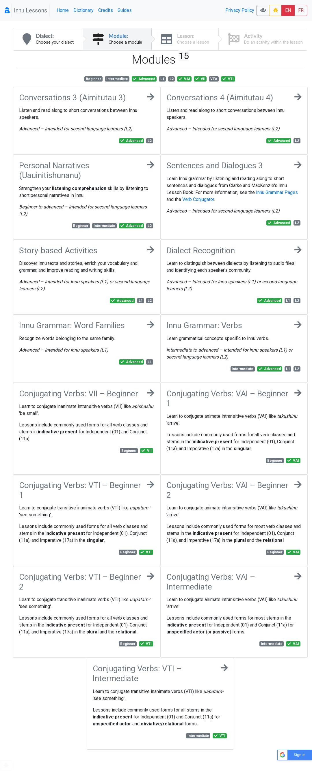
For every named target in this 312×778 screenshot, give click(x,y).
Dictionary (83, 10)
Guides (125, 10)
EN (288, 10)
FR (301, 10)
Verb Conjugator (198, 199)
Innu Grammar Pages (277, 192)
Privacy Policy (239, 10)
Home (63, 10)
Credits (105, 10)
